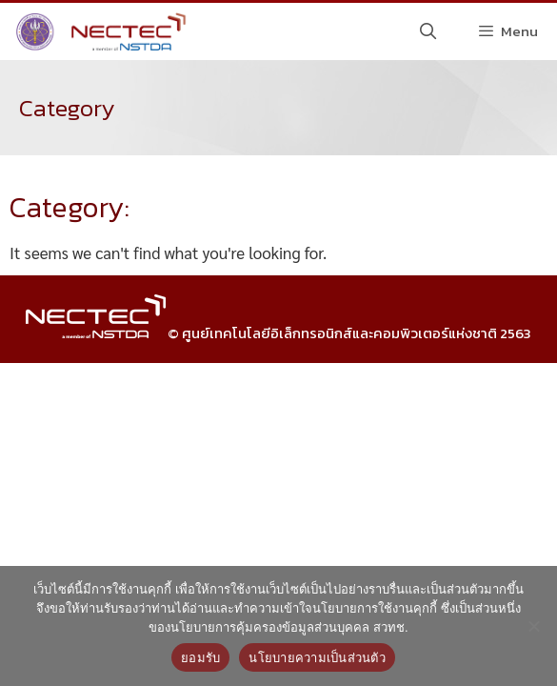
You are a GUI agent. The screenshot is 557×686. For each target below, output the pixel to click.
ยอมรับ (200, 658)
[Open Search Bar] (428, 31)
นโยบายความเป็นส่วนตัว (317, 658)
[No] (533, 626)
